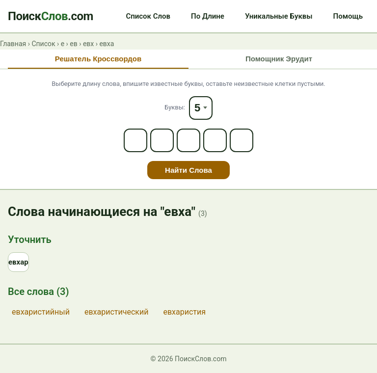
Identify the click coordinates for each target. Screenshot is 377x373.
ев (73, 44)
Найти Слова (188, 170)
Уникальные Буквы (279, 16)
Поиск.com (50, 16)
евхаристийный (41, 312)
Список (43, 44)
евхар (18, 262)
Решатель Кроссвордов (98, 58)
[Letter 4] (215, 140)
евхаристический (116, 312)
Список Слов (148, 16)
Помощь (348, 16)
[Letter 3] (188, 140)
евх (88, 44)
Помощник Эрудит (278, 58)
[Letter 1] (135, 140)
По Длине (207, 16)
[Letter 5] (241, 140)
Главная (13, 44)
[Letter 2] (162, 140)
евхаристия (184, 312)
